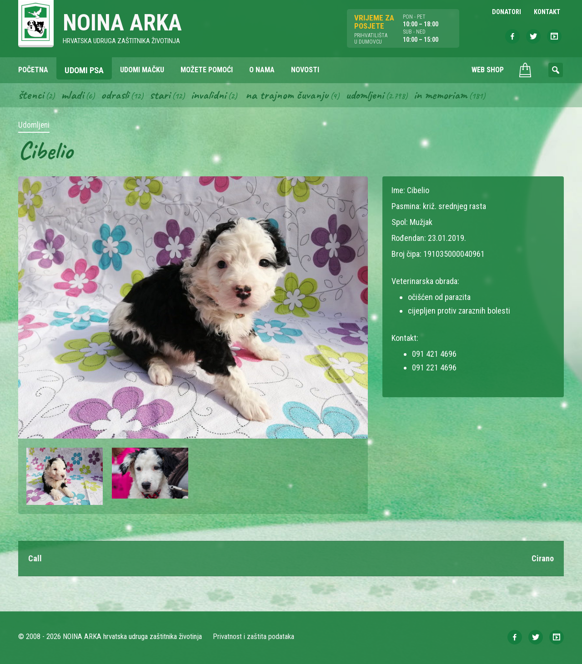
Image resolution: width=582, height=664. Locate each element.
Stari (160, 94)
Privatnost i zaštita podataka (253, 636)
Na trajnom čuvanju (287, 94)
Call (35, 558)
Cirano (543, 558)
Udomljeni (365, 94)
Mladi (72, 94)
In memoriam (440, 94)
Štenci (31, 94)
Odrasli (115, 94)
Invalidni (208, 94)
